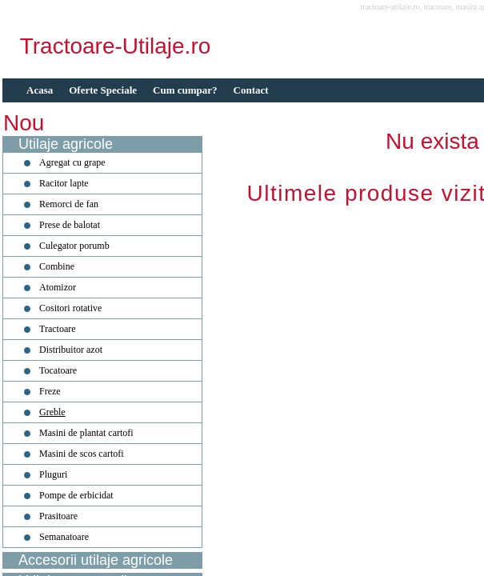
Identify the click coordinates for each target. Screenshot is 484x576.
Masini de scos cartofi (81, 453)
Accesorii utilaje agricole (95, 560)
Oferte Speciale (103, 90)
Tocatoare (58, 370)
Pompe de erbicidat (76, 495)
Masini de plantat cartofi (86, 432)
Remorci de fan (68, 204)
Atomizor (57, 287)
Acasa (39, 90)
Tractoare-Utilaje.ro (115, 46)
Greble (52, 412)
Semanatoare (64, 536)
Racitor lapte (64, 183)
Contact (251, 90)
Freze (50, 391)
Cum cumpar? (185, 90)
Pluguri (53, 474)
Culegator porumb (74, 245)
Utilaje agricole (65, 144)
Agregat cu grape (72, 162)
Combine (56, 266)
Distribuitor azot (70, 349)
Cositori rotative (70, 308)
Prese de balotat (69, 224)
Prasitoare (58, 516)
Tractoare (57, 328)
